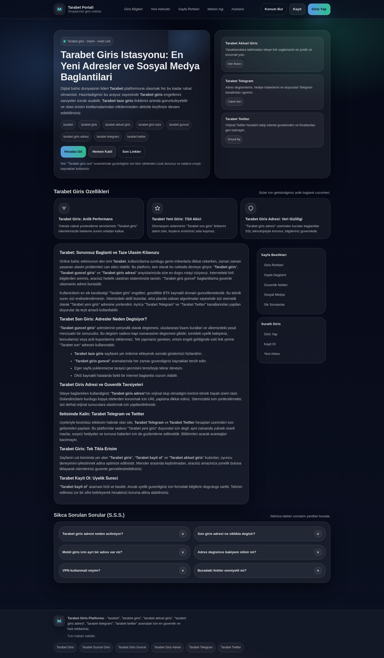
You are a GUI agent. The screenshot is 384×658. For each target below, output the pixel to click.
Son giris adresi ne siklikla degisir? (260, 533)
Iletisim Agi (215, 9)
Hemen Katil (102, 151)
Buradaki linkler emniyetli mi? (260, 570)
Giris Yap (319, 9)
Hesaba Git (73, 151)
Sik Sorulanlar (274, 304)
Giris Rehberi (273, 265)
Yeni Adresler (160, 9)
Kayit (297, 9)
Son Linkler (131, 151)
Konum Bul (274, 9)
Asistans (237, 9)
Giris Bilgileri (133, 9)
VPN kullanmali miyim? (125, 570)
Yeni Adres (272, 354)
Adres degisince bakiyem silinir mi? (260, 552)
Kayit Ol (270, 344)
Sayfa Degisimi (275, 275)
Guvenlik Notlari (276, 285)
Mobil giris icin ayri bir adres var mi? (125, 552)
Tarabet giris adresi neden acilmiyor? (125, 533)
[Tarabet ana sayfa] (80, 9)
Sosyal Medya (274, 294)
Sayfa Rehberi (188, 9)
